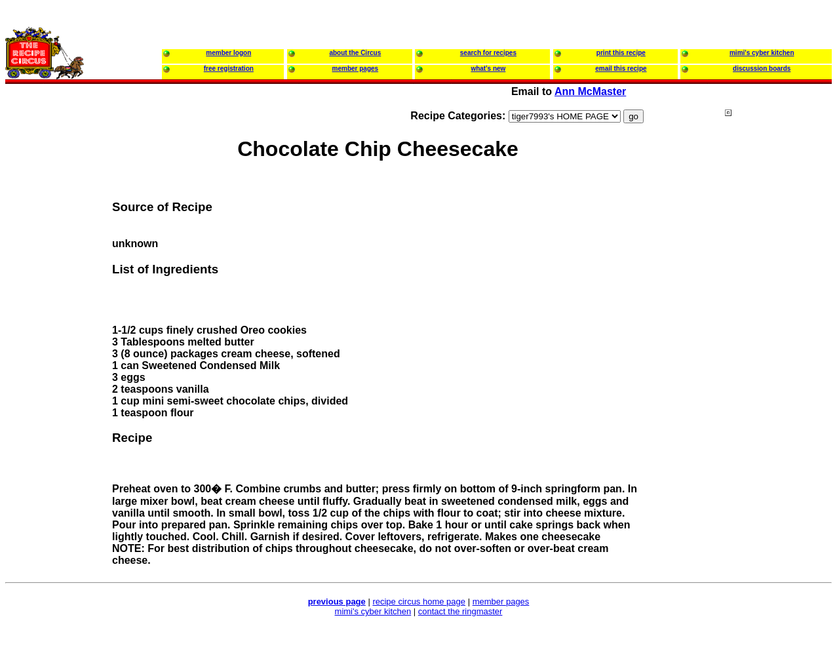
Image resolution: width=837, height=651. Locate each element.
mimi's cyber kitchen (373, 611)
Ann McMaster (590, 91)
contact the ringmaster (460, 611)
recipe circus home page (418, 601)
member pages (501, 601)
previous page (337, 601)
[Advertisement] (777, 360)
